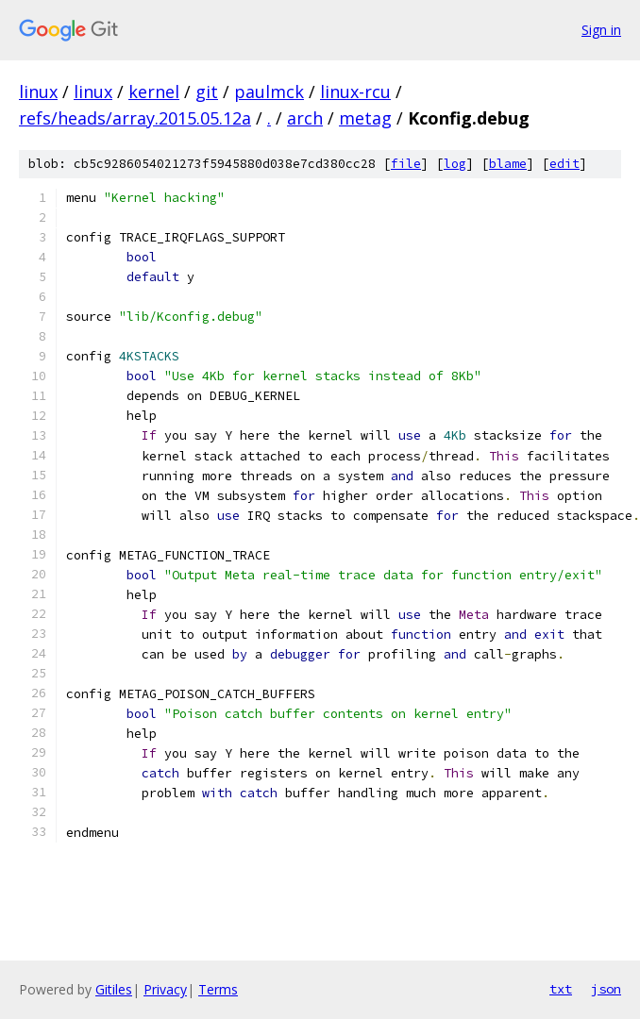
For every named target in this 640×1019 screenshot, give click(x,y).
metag (365, 118)
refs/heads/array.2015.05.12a (135, 118)
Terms (218, 989)
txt (560, 988)
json (606, 988)
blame (508, 164)
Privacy (165, 989)
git (206, 91)
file (406, 164)
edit (564, 164)
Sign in (601, 30)
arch (305, 118)
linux (38, 91)
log (455, 164)
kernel (153, 91)
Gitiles (113, 989)
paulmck (269, 91)
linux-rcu (355, 91)
